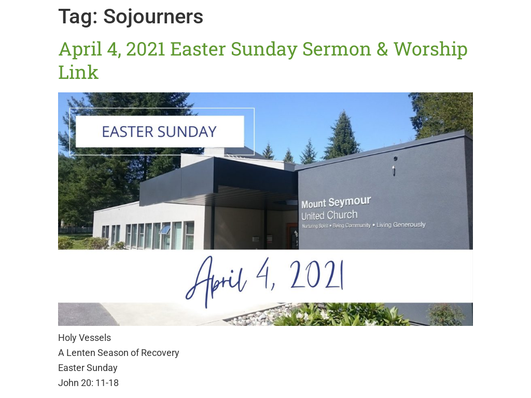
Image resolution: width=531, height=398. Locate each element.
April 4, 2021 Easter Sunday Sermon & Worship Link (263, 60)
